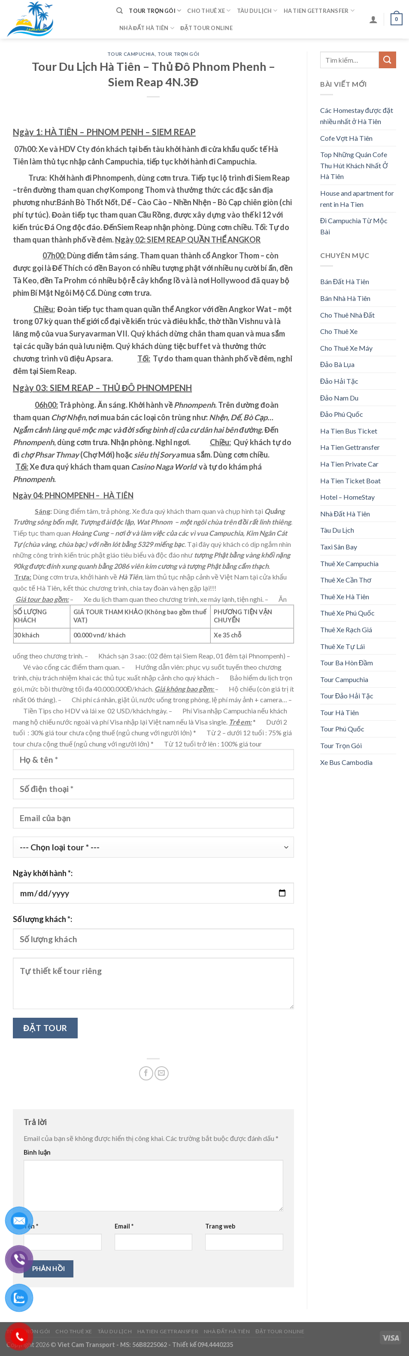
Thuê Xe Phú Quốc (347, 613)
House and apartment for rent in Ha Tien (357, 198)
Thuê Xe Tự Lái (342, 646)
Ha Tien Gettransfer (319, 10)
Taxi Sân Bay (338, 547)
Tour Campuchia (131, 54)
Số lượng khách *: (42, 919)
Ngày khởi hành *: (43, 873)
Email (124, 1226)
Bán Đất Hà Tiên (345, 281)
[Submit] (387, 60)
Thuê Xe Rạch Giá (346, 629)
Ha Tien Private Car (349, 464)
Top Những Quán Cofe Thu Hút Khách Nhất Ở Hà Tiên (354, 165)
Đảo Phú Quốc (342, 414)
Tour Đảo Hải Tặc (347, 696)
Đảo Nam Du (339, 398)
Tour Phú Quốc (342, 729)
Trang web (220, 1226)
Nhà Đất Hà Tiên (146, 28)
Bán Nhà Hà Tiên (345, 298)
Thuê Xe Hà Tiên (344, 596)
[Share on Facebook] (146, 1073)
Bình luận (37, 1152)
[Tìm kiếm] (119, 11)
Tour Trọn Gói (155, 10)
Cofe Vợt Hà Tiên (346, 138)
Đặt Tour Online (206, 27)
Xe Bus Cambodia (346, 762)
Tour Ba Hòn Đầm (346, 662)
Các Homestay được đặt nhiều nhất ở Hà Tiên (356, 115)
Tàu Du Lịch (257, 10)
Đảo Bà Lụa (337, 364)
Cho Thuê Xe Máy (346, 348)
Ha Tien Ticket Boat (350, 480)
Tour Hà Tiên (339, 712)
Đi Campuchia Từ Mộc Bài (354, 226)
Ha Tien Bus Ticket (348, 431)
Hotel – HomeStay (347, 497)
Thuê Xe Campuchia (349, 563)
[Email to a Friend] (162, 1073)
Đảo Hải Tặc (339, 381)
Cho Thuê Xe (208, 10)
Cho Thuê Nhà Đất (347, 315)
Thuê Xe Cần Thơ (345, 580)
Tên (31, 1226)
